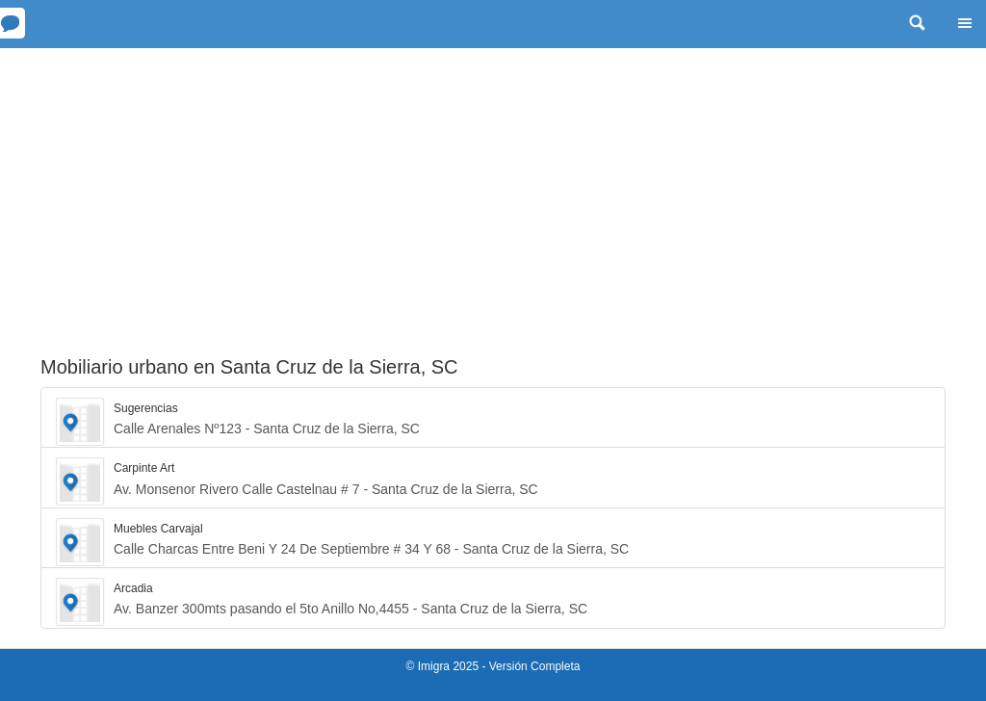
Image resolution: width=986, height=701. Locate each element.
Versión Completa (535, 666)
